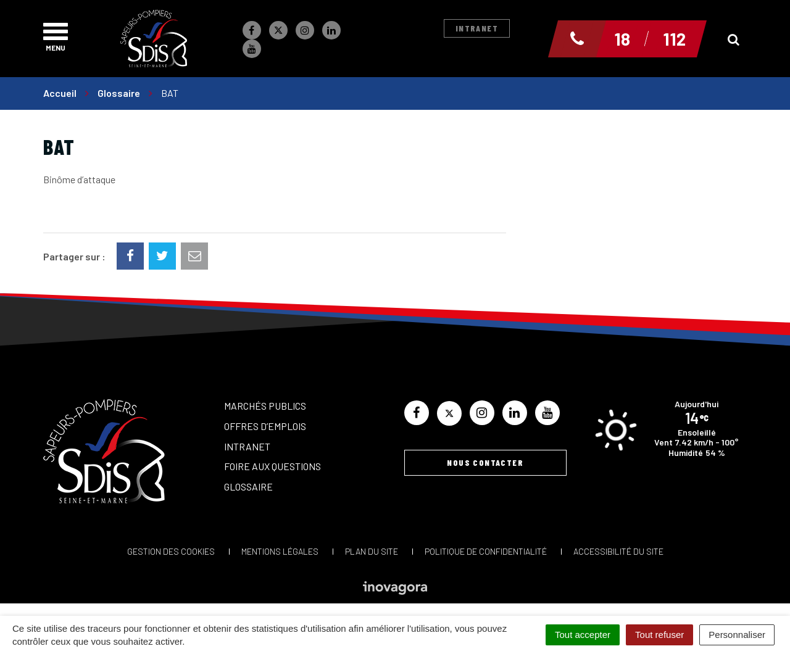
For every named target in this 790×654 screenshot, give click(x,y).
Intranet (476, 28)
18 (622, 38)
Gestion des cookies (171, 551)
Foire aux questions (272, 466)
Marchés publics (265, 406)
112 (674, 38)
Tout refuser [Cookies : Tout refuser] (659, 634)
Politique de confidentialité (486, 551)
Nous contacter (485, 462)
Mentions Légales (279, 551)
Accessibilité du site (618, 551)
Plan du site (371, 551)
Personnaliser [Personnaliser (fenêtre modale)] (737, 634)
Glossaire (248, 486)
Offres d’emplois (265, 426)
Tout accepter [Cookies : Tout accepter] (582, 634)
